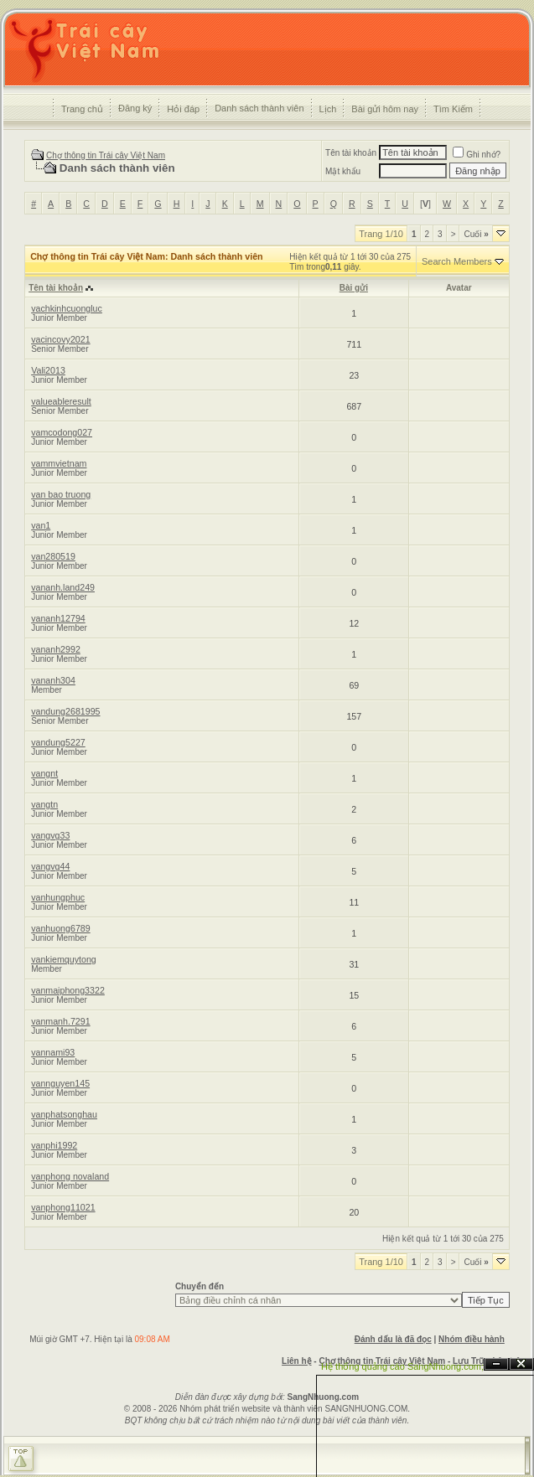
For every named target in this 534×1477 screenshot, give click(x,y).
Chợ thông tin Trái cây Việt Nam (105, 155)
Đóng (521, 1364)
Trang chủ (82, 109)
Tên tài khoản (350, 153)
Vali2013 (48, 370)
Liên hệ (296, 1361)
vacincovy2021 (61, 339)
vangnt (44, 773)
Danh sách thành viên (259, 108)
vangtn (44, 804)
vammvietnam (58, 463)
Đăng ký (135, 108)
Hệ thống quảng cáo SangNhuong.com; (402, 1366)
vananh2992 (55, 649)
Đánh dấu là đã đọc (393, 1339)
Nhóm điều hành (471, 1339)
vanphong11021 (63, 1207)
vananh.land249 (63, 587)
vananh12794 (58, 618)
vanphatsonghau (64, 1114)
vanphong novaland (70, 1176)
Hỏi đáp (183, 109)
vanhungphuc (58, 897)
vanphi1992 (54, 1145)
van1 (40, 525)
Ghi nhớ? (476, 154)
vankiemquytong (63, 959)
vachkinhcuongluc (66, 308)
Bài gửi (354, 287)
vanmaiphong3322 (68, 990)
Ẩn (496, 1364)
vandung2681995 (65, 711)
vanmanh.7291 (61, 1021)
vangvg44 (50, 866)
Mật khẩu (342, 171)
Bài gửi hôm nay (384, 109)
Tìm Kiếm (453, 109)
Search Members (457, 261)
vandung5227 (58, 742)
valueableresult (61, 401)
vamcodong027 (61, 432)
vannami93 (53, 1052)
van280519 (53, 556)
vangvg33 (50, 835)
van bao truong (61, 494)
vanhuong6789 (61, 928)
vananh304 (53, 680)
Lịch (328, 109)
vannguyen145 (60, 1083)
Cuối (476, 234)
